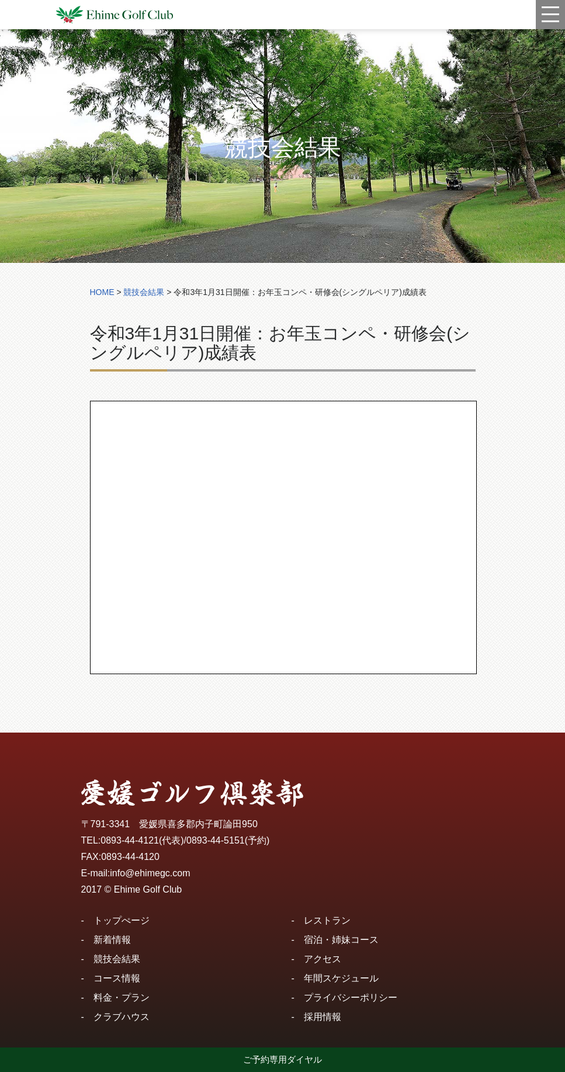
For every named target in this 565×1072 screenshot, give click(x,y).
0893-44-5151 (215, 840)
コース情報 (116, 978)
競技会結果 (116, 959)
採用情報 (322, 1017)
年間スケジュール (341, 978)
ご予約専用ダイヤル (282, 1059)
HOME (102, 292)
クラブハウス (121, 1017)
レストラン (327, 920)
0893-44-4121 (129, 840)
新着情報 (112, 940)
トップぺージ (121, 920)
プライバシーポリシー (350, 997)
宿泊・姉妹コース (341, 940)
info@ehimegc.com (150, 873)
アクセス (322, 959)
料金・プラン (121, 997)
